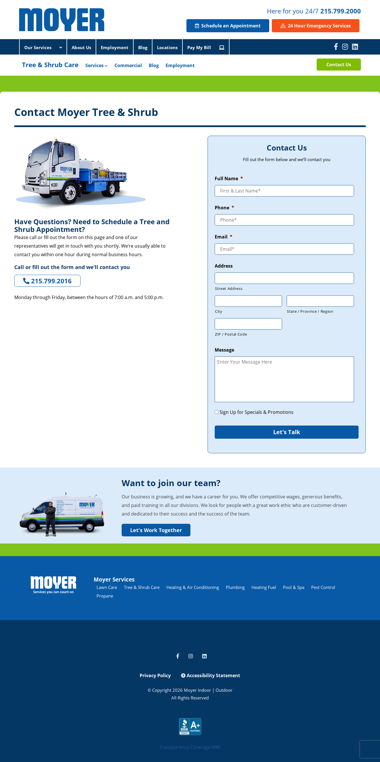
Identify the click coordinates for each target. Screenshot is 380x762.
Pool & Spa (293, 587)
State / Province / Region (310, 311)
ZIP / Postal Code (231, 334)
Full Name (229, 179)
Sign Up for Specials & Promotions (256, 412)
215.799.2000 (340, 11)
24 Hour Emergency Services (315, 26)
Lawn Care (106, 587)
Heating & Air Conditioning (192, 587)
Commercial (128, 65)
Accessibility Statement (210, 675)
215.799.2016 (47, 280)
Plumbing (235, 587)
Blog (142, 47)
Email (223, 237)
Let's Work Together (156, 530)
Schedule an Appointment (228, 26)
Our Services (43, 47)
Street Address (228, 288)
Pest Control (323, 587)
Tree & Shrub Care (50, 64)
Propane (104, 596)
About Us (81, 47)
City (218, 311)
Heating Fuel (264, 587)
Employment (114, 47)
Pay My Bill (205, 47)
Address (224, 266)
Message (224, 350)
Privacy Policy (155, 675)
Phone (224, 208)
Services (96, 65)
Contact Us (338, 64)
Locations (167, 47)
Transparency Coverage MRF (190, 747)
